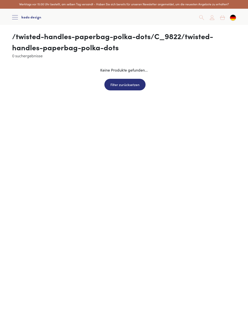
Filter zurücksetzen (125, 84)
